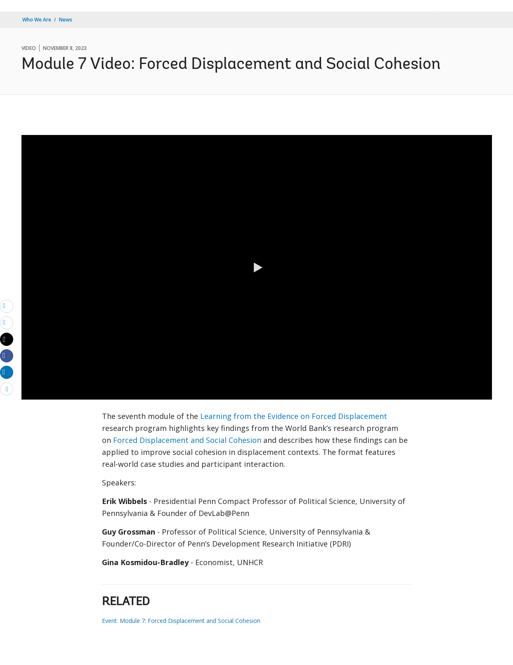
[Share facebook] (6, 355)
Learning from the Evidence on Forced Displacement (293, 416)
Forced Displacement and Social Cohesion (187, 440)
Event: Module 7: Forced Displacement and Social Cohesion (181, 621)
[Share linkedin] (6, 372)
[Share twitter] (6, 339)
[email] (6, 306)
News (65, 19)
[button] (256, 267)
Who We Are (36, 19)
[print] (6, 322)
